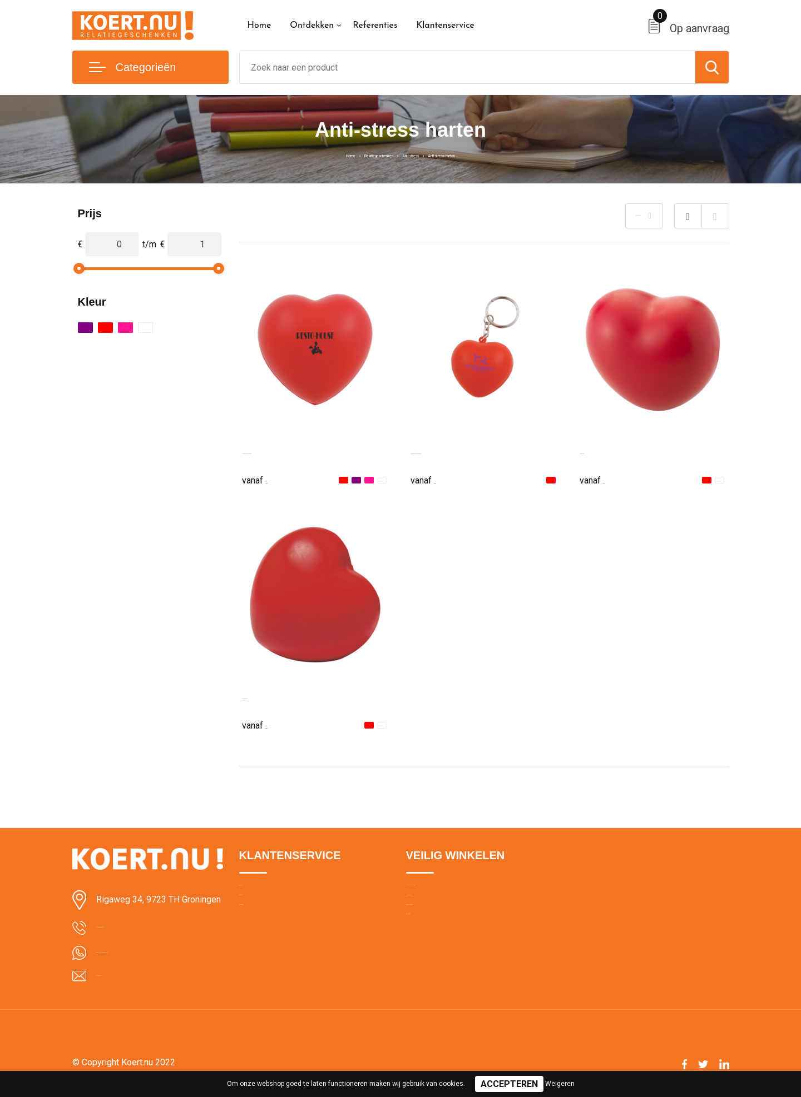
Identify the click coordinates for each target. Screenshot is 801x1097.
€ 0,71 (605, 479)
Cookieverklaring (436, 916)
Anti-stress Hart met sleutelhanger (478, 451)
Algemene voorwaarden (449, 892)
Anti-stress (417, 154)
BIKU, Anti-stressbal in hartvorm (305, 451)
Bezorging (257, 940)
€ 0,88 (267, 724)
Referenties (375, 25)
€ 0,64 (436, 479)
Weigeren (560, 1084)
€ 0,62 (267, 479)
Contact (254, 916)
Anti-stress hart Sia (279, 696)
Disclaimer (425, 964)
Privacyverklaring (436, 940)
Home (259, 25)
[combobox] (467, 67)
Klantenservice (445, 25)
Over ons (255, 892)
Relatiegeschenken (352, 154)
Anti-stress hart (610, 451)
